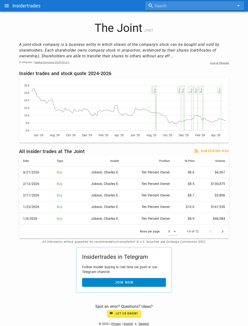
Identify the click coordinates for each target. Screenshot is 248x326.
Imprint (128, 324)
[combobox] (194, 5)
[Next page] (222, 231)
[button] (173, 231)
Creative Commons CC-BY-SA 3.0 (51, 62)
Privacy (116, 324)
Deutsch (144, 324)
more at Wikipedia (219, 63)
